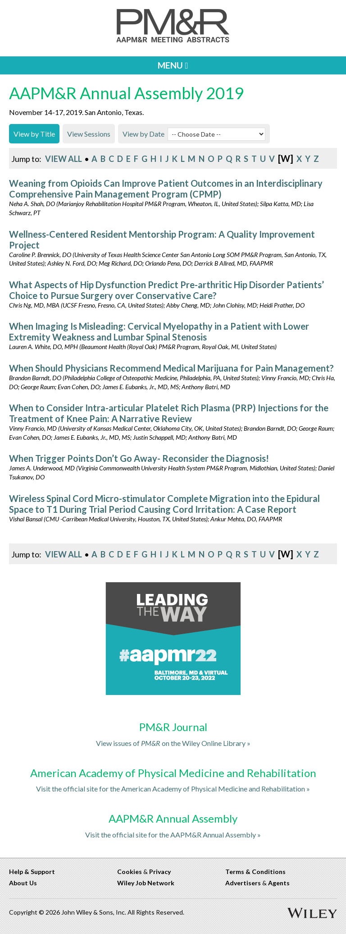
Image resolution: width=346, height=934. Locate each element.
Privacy (160, 871)
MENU (173, 65)
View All (63, 159)
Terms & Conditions (255, 871)
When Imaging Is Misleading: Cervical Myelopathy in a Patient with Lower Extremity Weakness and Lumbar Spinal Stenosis (159, 331)
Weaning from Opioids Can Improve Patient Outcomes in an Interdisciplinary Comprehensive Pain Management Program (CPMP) (166, 188)
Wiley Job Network (145, 883)
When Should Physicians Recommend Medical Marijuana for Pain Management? (171, 368)
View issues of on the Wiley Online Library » (173, 743)
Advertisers (243, 883)
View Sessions (88, 133)
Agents (279, 883)
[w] (285, 158)
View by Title (34, 133)
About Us (23, 883)
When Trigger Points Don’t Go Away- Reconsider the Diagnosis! (139, 458)
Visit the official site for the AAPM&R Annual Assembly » (173, 834)
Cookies (129, 871)
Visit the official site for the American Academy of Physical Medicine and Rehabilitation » (173, 788)
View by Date (143, 133)
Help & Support (32, 871)
